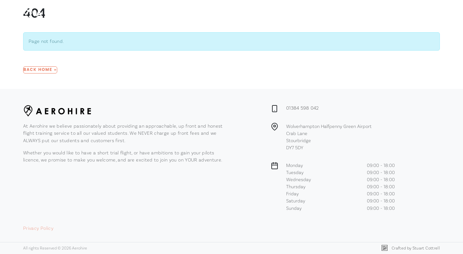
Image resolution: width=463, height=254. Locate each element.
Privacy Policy (38, 228)
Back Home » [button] (40, 69)
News (271, 12)
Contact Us (295, 12)
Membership (247, 12)
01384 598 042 (302, 108)
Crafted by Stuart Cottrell (411, 248)
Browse (217, 12)
